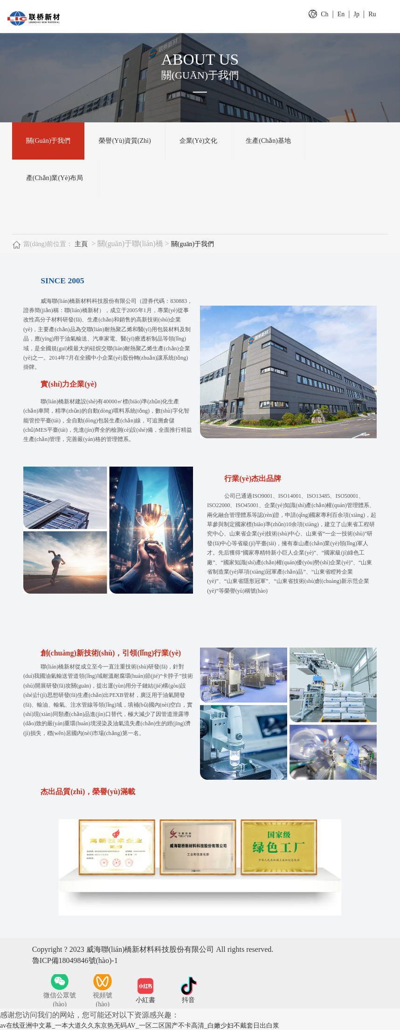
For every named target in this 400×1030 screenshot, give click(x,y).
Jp (356, 14)
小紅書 (145, 1000)
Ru (372, 14)
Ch (324, 14)
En (341, 14)
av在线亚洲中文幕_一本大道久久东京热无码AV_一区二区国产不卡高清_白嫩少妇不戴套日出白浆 (139, 1025)
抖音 (188, 1000)
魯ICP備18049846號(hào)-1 (75, 960)
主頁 (81, 244)
